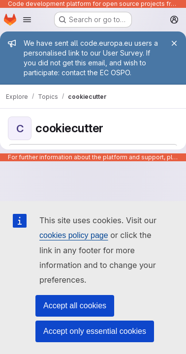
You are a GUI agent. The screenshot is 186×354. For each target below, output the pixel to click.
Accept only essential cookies (94, 331)
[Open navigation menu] (27, 20)
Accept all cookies (74, 305)
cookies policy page (73, 235)
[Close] (174, 43)
